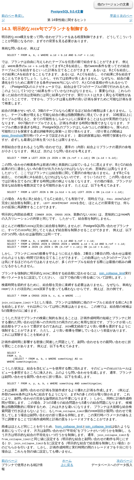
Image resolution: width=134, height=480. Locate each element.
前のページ (9, 468)
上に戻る (67, 472)
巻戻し (19, 15)
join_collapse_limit (112, 277)
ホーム (67, 468)
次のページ (124, 468)
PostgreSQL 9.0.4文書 (67, 11)
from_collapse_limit (68, 433)
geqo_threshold (12, 136)
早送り (114, 15)
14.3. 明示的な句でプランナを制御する (45, 28)
